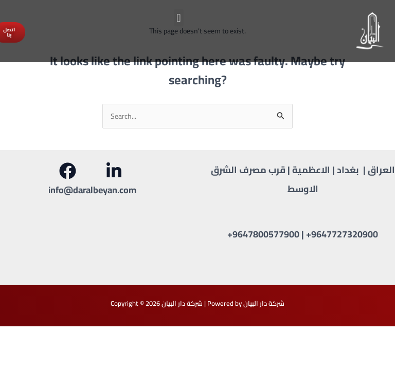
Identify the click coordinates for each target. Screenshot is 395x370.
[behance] (116, 170)
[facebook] (69, 170)
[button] (179, 15)
